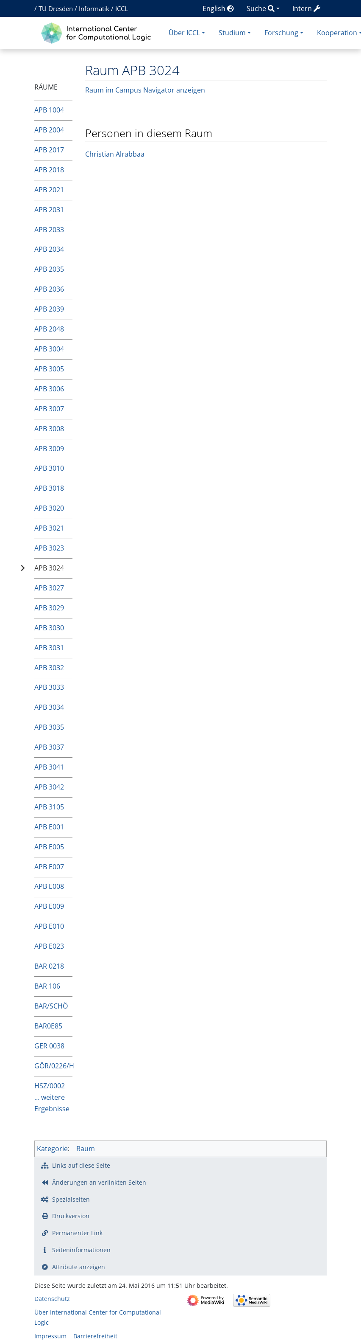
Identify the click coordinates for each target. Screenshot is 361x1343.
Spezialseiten (71, 1199)
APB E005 (49, 846)
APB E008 (49, 886)
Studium (232, 32)
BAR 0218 (49, 966)
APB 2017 (49, 150)
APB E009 (49, 906)
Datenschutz (52, 1299)
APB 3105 (49, 807)
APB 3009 (49, 448)
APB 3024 (49, 568)
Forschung (281, 32)
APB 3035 (49, 727)
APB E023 (49, 946)
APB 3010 (49, 468)
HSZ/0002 (49, 1085)
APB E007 (49, 866)
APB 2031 (49, 209)
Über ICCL (184, 32)
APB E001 (49, 827)
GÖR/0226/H (53, 1065)
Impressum (50, 1336)
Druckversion (70, 1216)
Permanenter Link (77, 1233)
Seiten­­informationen (81, 1250)
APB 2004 (49, 130)
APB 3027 (49, 588)
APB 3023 (49, 548)
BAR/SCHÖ (51, 1006)
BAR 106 (47, 986)
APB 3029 (49, 607)
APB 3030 (49, 627)
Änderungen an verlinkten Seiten (99, 1182)
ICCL (121, 8)
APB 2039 (49, 309)
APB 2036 (49, 289)
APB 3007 (49, 408)
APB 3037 (49, 747)
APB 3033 (49, 687)
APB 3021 (49, 528)
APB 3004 (49, 349)
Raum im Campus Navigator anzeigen (145, 90)
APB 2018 (49, 169)
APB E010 (49, 926)
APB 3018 (49, 488)
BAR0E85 (48, 1026)
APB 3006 (49, 388)
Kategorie (52, 1148)
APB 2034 (49, 249)
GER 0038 (49, 1046)
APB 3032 (49, 667)
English (218, 8)
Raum (85, 1148)
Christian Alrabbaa (114, 154)
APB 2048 (49, 329)
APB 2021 (49, 189)
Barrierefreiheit (95, 1336)
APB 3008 (49, 428)
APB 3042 (49, 787)
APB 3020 (49, 508)
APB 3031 (49, 647)
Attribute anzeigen (78, 1267)
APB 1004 (49, 110)
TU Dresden (56, 8)
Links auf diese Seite (81, 1165)
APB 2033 (49, 229)
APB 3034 (49, 707)
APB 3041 (49, 767)
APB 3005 (49, 369)
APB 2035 (49, 269)
